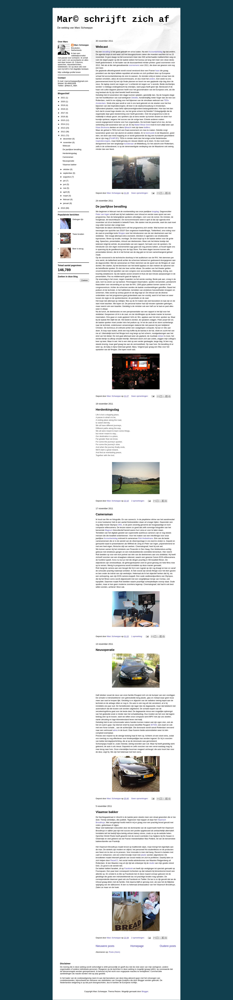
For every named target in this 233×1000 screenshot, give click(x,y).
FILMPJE (113, 138)
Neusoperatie (105, 649)
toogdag (155, 211)
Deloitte (134, 98)
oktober (66, 169)
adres (115, 730)
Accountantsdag (155, 52)
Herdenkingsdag (107, 409)
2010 (63, 208)
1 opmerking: (137, 636)
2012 (63, 131)
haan (157, 70)
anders (152, 79)
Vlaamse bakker (107, 812)
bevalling (106, 52)
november (67, 142)
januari (66, 203)
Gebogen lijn (77, 219)
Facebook (128, 868)
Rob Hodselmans (145, 538)
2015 (63, 120)
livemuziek (150, 133)
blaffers (147, 127)
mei (65, 188)
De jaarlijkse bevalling (111, 206)
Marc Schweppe (81, 45)
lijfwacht (128, 127)
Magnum (108, 530)
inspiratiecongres (103, 141)
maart (66, 196)
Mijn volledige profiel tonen (69, 72)
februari (66, 199)
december (67, 139)
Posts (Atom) (114, 952)
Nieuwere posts (105, 946)
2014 (63, 124)
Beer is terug (77, 249)
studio (151, 863)
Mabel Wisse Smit (142, 125)
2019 (63, 105)
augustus (67, 177)
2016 (63, 116)
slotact (161, 336)
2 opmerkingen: (138, 501)
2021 (63, 98)
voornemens (134, 65)
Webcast (102, 46)
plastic (143, 855)
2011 (63, 135)
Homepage (137, 946)
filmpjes (121, 233)
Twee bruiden (78, 234)
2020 (63, 101)
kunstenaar (129, 144)
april (65, 192)
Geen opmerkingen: (140, 193)
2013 (63, 128)
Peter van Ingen (102, 214)
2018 (63, 109)
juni (65, 184)
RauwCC (114, 860)
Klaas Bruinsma (102, 127)
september (68, 173)
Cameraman (104, 514)
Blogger (145, 991)
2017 (63, 113)
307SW (154, 725)
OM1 (120, 525)
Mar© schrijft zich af (113, 19)
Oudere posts (168, 946)
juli (64, 181)
